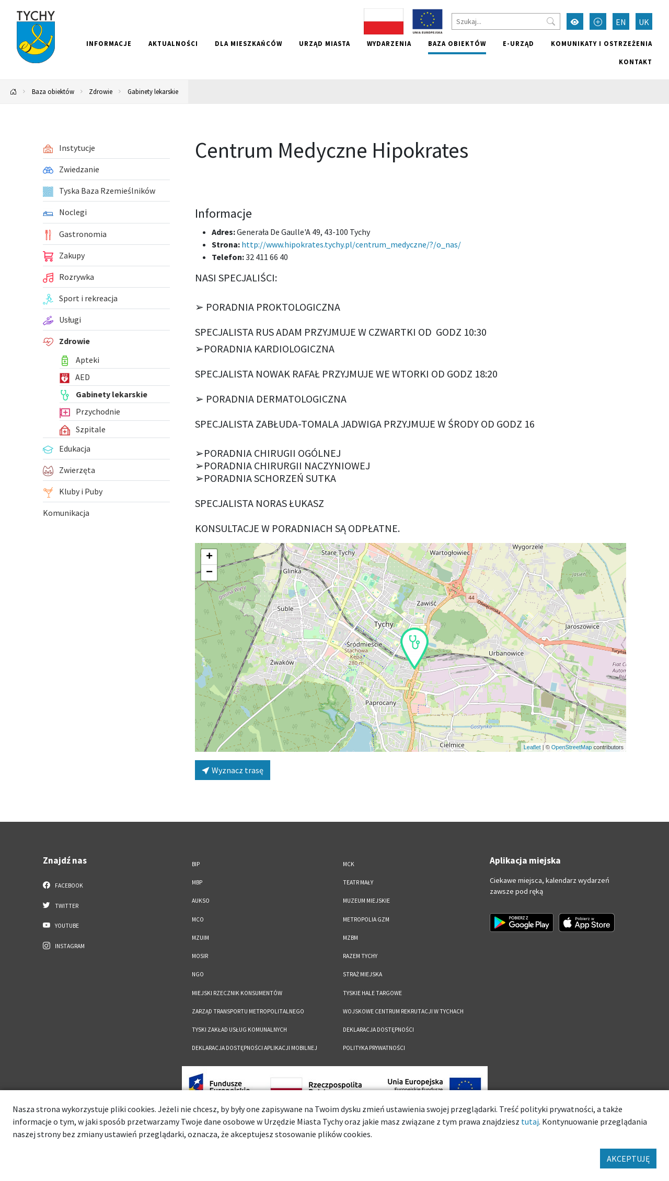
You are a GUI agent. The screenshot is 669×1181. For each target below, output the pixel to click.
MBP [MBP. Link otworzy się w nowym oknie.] (197, 882)
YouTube (61, 925)
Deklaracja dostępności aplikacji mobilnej (254, 1048)
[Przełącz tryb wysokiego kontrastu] (575, 21)
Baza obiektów (457, 43)
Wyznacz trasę (232, 770)
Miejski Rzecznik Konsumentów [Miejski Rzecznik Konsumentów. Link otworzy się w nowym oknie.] (237, 993)
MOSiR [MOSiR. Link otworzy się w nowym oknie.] (200, 956)
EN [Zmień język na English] (621, 22)
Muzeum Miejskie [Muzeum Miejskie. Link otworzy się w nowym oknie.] (366, 900)
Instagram (64, 945)
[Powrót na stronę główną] (13, 91)
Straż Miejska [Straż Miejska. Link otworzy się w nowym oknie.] (362, 974)
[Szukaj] (506, 21)
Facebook (63, 885)
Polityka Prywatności (374, 1048)
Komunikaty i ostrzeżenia (601, 43)
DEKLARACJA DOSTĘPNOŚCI (378, 1029)
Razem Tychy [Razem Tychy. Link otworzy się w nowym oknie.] (360, 956)
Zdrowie (100, 91)
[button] (414, 648)
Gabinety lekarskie (153, 91)
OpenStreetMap (571, 747)
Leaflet (532, 747)
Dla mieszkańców (248, 43)
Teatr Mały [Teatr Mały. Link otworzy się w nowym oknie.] (358, 882)
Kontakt (635, 61)
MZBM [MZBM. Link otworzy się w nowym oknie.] (350, 937)
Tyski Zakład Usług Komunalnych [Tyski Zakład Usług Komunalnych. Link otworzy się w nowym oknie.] (239, 1029)
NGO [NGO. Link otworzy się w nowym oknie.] (198, 974)
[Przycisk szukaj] (551, 21)
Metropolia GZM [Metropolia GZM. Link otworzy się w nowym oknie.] (366, 919)
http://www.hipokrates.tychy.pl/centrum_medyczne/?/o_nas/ (351, 244)
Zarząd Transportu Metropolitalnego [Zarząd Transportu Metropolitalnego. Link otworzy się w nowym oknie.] (248, 1011)
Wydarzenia (389, 43)
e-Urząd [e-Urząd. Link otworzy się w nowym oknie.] (518, 43)
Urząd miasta (324, 43)
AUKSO (201, 900)
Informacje (109, 43)
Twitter (60, 905)
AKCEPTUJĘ (628, 1158)
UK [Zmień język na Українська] (644, 22)
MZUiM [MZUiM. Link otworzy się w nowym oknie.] (200, 937)
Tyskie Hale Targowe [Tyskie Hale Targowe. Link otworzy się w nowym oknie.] (372, 993)
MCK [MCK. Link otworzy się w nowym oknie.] (348, 864)
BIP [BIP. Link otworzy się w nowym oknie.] (196, 864)
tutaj (530, 1121)
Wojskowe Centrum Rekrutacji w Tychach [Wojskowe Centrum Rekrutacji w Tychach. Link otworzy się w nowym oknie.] (403, 1011)
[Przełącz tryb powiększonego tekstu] (598, 21)
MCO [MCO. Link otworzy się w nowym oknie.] (198, 919)
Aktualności (173, 43)
